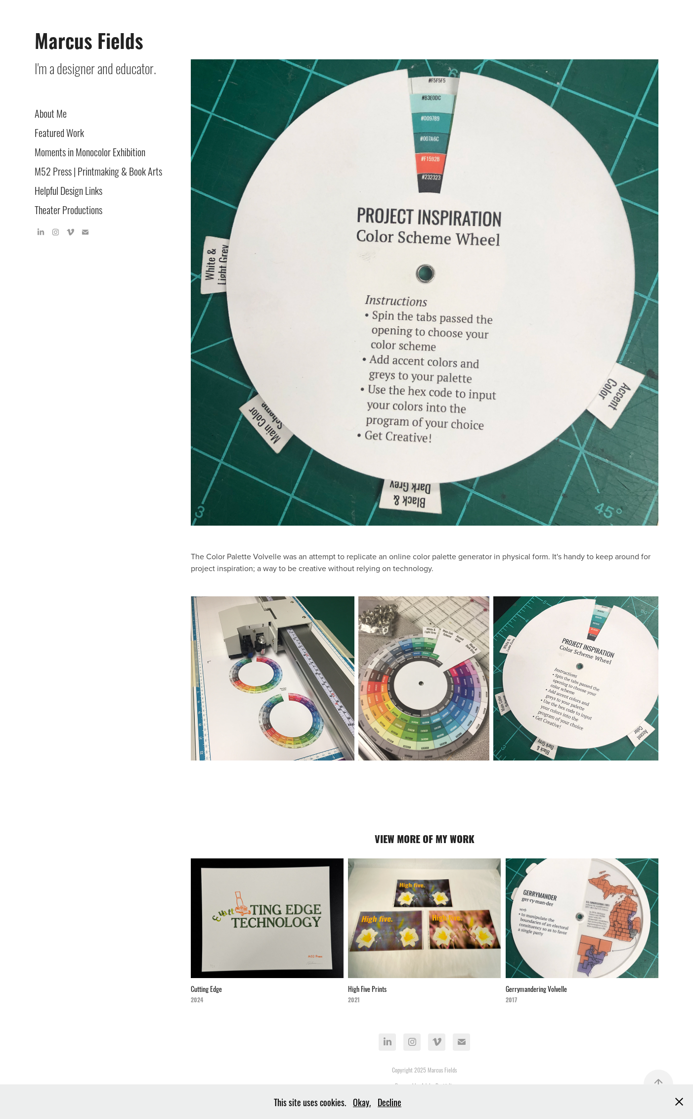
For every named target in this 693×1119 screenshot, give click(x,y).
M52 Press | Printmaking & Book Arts (98, 170)
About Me (51, 112)
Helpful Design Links (68, 189)
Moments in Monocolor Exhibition (90, 151)
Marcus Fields (89, 39)
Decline (389, 1102)
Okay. (362, 1102)
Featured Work (59, 131)
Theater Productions (68, 209)
